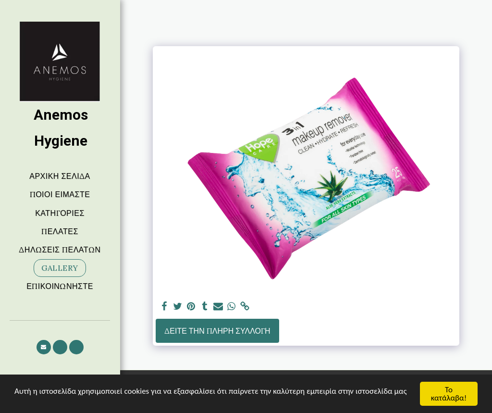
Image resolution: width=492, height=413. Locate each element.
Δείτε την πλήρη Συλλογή (217, 331)
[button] (44, 347)
